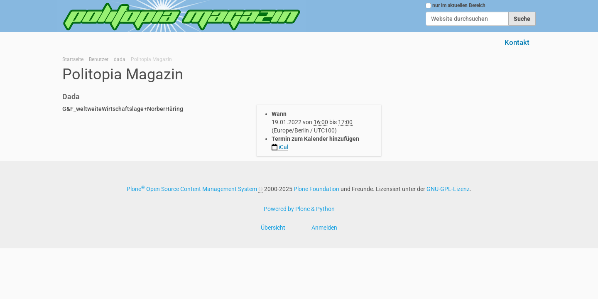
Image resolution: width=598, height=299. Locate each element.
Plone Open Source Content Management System (192, 189)
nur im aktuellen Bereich (458, 5)
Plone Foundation (316, 189)
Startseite (72, 59)
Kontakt (517, 42)
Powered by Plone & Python (299, 209)
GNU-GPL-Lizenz (448, 189)
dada (119, 59)
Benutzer (98, 59)
